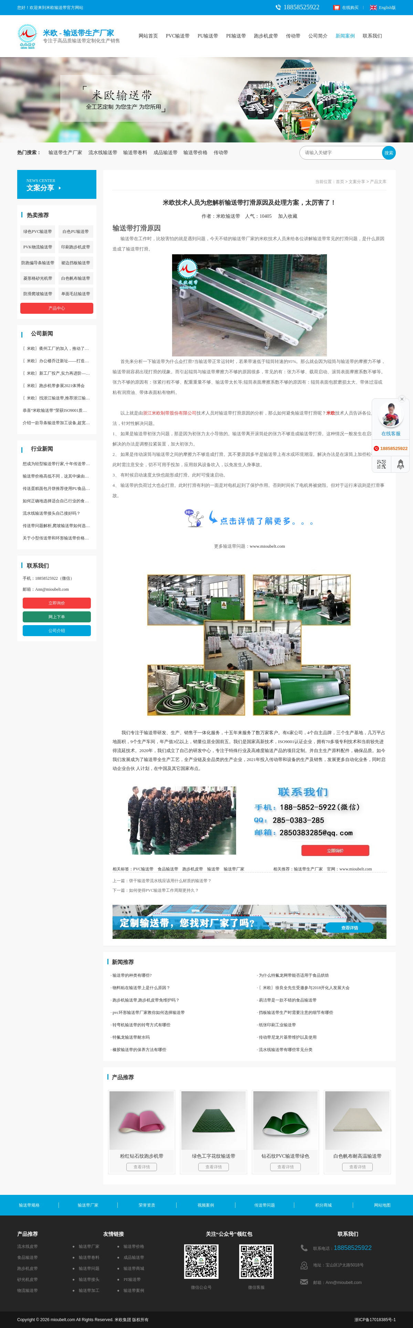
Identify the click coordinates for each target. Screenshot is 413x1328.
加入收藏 (290, 216)
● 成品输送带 (130, 1257)
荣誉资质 (147, 1205)
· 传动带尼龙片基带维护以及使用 (287, 1037)
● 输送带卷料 (85, 1257)
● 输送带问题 (85, 1268)
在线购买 (346, 7)
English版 (383, 7)
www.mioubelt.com (267, 546)
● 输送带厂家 (85, 1246)
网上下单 (57, 616)
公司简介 (318, 36)
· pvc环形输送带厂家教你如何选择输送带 (147, 1012)
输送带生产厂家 (65, 152)
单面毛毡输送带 (75, 293)
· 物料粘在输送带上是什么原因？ (140, 987)
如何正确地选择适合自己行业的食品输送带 (59, 501)
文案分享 (357, 181)
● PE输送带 (129, 1279)
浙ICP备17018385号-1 (375, 1319)
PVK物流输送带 (37, 247)
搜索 (388, 153)
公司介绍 (57, 630)
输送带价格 (195, 152)
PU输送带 (208, 36)
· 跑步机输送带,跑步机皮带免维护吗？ (145, 1000)
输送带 (213, 869)
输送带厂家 (234, 869)
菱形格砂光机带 (37, 278)
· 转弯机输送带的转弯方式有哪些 (140, 1024)
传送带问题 (264, 1205)
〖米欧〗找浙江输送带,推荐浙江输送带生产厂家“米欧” (59, 398)
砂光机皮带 (27, 1279)
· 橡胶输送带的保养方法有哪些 (138, 1049)
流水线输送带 (102, 152)
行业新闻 (42, 449)
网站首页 (148, 36)
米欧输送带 (228, 216)
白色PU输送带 (75, 231)
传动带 (293, 36)
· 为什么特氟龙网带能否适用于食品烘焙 (293, 975)
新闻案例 (345, 36)
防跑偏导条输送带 (37, 262)
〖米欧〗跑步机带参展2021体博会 (54, 385)
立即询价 (57, 603)
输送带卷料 (135, 152)
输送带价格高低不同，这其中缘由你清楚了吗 (59, 476)
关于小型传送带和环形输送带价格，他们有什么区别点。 (59, 538)
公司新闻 (42, 333)
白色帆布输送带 (75, 278)
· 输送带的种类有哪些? (130, 975)
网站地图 (382, 1205)
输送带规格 (29, 1205)
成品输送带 (165, 152)
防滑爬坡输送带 (37, 293)
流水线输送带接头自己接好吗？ (52, 513)
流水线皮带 (27, 1246)
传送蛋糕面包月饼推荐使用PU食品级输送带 (59, 488)
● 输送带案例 (130, 1290)
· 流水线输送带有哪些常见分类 (285, 1049)
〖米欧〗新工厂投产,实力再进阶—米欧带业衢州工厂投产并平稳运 (59, 373)
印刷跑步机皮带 (75, 247)
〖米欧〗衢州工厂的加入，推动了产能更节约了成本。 (59, 348)
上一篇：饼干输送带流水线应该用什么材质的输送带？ (162, 880)
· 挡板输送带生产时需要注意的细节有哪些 (295, 1012)
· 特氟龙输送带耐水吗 (130, 1037)
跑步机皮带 (266, 36)
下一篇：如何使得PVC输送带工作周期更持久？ (156, 890)
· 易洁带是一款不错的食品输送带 (287, 1000)
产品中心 (57, 308)
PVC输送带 (178, 36)
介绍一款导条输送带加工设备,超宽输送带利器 (59, 422)
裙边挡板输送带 (75, 262)
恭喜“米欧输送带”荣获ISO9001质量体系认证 (59, 410)
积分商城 (323, 1205)
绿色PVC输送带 (37, 231)
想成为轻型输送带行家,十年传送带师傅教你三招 (59, 463)
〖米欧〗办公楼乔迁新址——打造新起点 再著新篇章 (59, 360)
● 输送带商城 (130, 1268)
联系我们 (372, 36)
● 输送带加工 (85, 1290)
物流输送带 (27, 1290)
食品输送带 (168, 869)
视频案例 (206, 1205)
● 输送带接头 (85, 1279)
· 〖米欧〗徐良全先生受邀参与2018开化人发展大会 (303, 987)
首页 (340, 181)
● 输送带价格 (130, 1246)
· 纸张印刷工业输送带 (276, 1024)
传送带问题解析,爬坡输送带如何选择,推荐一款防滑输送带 (59, 525)
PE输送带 (236, 36)
